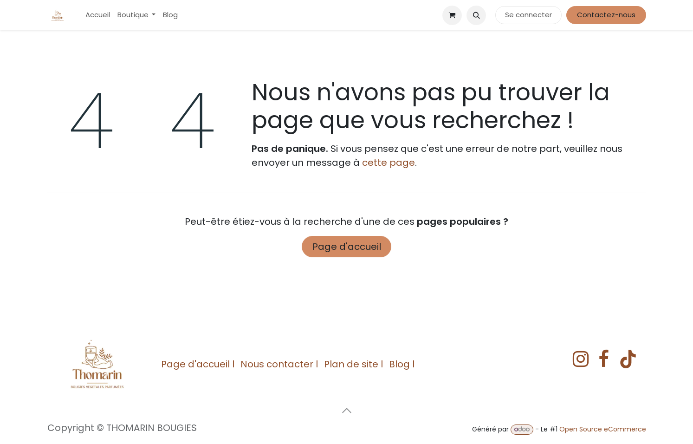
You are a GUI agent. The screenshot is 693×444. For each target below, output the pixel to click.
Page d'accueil (346, 246)
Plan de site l (353, 364)
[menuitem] (98, 15)
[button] (476, 15)
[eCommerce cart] (452, 15)
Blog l (402, 364)
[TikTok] (628, 359)
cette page (388, 162)
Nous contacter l (279, 364)
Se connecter (528, 15)
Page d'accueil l (197, 364)
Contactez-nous (606, 15)
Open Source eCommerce (602, 429)
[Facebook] (603, 359)
